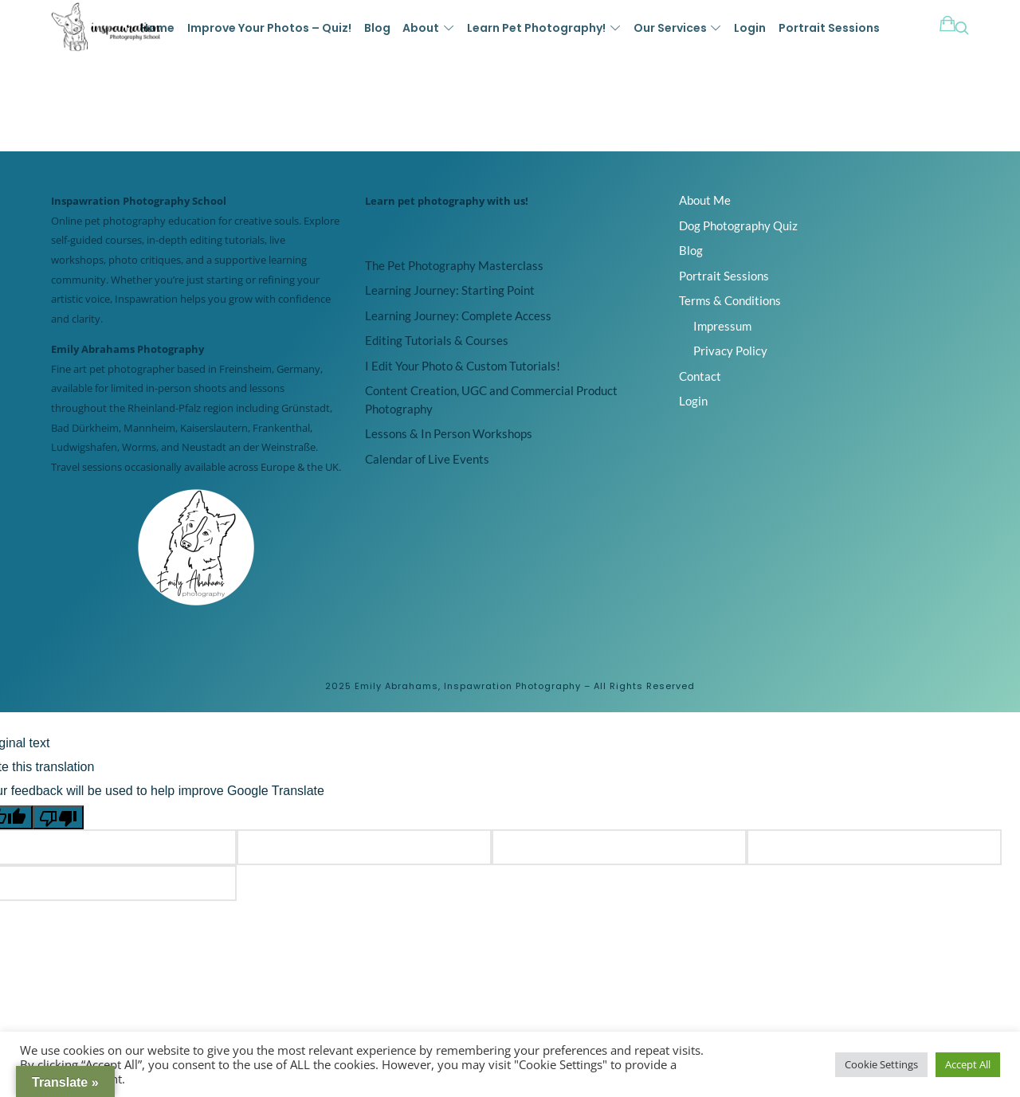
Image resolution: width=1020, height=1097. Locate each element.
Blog (691, 250)
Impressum (722, 326)
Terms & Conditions (730, 300)
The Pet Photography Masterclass (454, 265)
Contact (700, 376)
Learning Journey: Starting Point (450, 290)
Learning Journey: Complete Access (458, 315)
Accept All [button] (968, 1064)
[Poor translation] (58, 817)
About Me (705, 200)
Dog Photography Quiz (738, 225)
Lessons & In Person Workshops (448, 433)
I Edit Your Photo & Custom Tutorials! (462, 365)
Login (693, 401)
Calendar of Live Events (427, 459)
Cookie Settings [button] (881, 1064)
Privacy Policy (730, 350)
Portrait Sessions (724, 275)
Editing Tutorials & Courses (436, 340)
